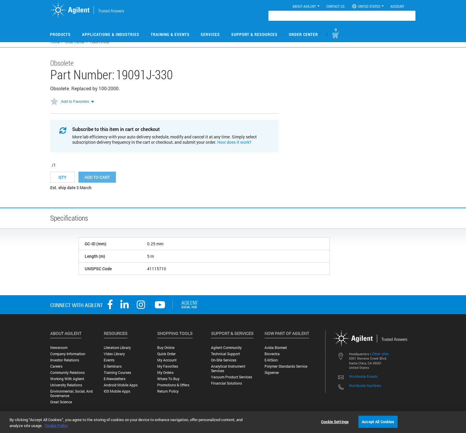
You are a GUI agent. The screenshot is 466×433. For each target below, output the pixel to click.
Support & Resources (254, 34)
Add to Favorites (75, 101)
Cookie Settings (335, 421)
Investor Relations (64, 360)
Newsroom (58, 347)
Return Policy (168, 391)
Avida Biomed (276, 347)
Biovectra (272, 354)
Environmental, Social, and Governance (71, 393)
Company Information (67, 354)
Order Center (303, 34)
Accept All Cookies (378, 421)
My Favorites (167, 366)
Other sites (380, 353)
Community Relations (67, 372)
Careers (56, 366)
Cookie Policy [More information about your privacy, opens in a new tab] (56, 425)
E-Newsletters (114, 379)
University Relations (66, 385)
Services (210, 34)
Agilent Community (226, 347)
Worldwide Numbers (365, 385)
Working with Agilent (67, 379)
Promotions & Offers (173, 385)
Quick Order (166, 354)
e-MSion (271, 360)
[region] (233, 422)
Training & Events (170, 34)
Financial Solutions (226, 383)
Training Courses (117, 372)
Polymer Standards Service (286, 366)
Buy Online (165, 347)
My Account (167, 360)
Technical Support (225, 354)
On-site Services (223, 360)
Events (109, 360)
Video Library (114, 354)
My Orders (165, 372)
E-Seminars (113, 366)
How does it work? (234, 142)
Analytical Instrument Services (228, 368)
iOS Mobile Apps (117, 391)
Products (60, 34)
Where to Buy (168, 379)
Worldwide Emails (363, 376)
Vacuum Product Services (231, 377)
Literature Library (117, 347)
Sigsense (272, 372)
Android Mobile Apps (121, 385)
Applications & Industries (110, 34)
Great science (61, 402)
